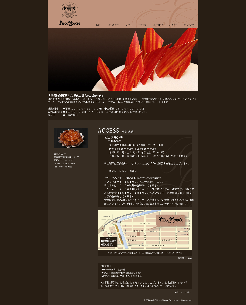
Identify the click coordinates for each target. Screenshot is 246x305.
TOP (99, 30)
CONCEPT (113, 30)
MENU (129, 30)
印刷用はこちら (185, 258)
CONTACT (188, 30)
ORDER (142, 30)
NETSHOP (158, 30)
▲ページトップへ (182, 292)
